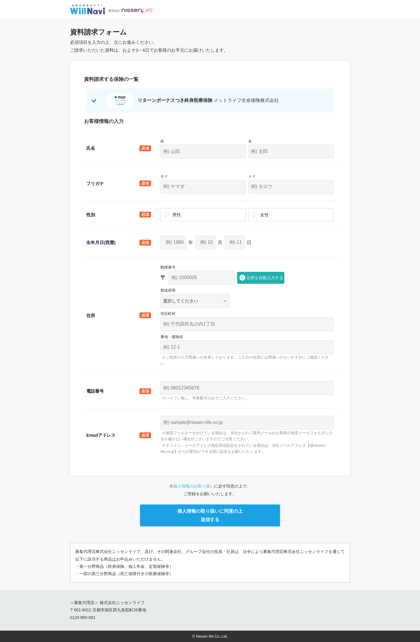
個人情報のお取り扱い (193, 486)
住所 (90, 315)
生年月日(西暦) (101, 242)
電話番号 (95, 391)
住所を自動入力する (264, 277)
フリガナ (95, 183)
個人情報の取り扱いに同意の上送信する (210, 515)
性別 (90, 214)
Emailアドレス (101, 435)
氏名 (90, 148)
